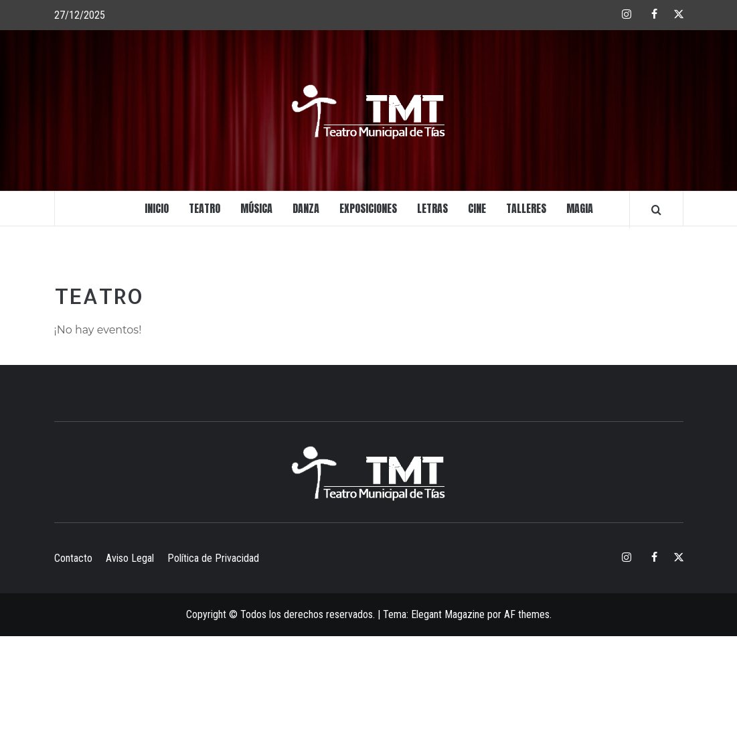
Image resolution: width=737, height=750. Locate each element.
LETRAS (432, 208)
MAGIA (579, 208)
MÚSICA (256, 208)
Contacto (73, 558)
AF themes (527, 614)
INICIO (157, 208)
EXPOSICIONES (368, 208)
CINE (477, 208)
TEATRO (204, 208)
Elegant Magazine (448, 614)
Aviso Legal (130, 558)
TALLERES (526, 208)
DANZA (306, 208)
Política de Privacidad (213, 558)
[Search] (656, 210)
